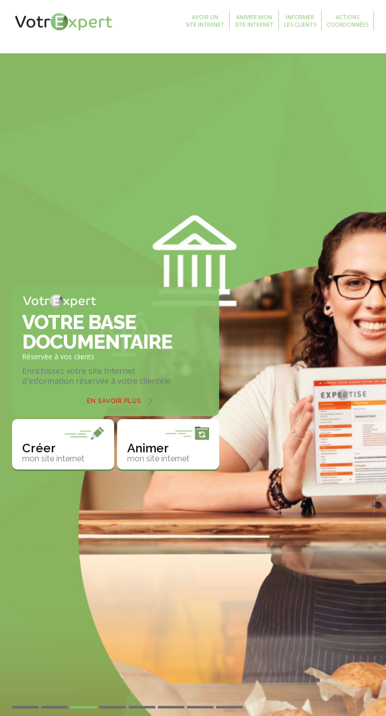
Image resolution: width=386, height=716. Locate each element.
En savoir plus (114, 401)
